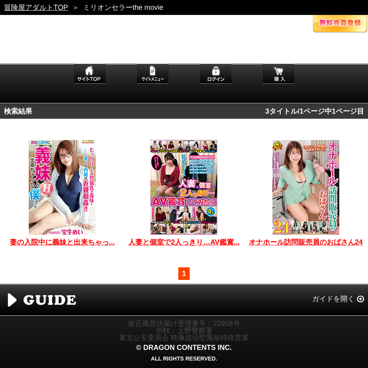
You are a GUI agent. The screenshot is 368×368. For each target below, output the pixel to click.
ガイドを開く (333, 299)
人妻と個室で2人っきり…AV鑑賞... (184, 242)
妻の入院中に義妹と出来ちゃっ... (62, 242)
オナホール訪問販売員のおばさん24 (306, 242)
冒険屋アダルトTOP (36, 7)
